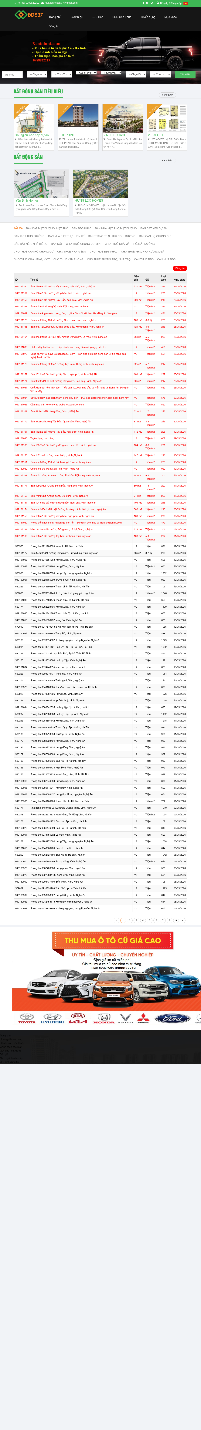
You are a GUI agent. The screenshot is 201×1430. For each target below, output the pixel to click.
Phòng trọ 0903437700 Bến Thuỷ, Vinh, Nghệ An (56, 881)
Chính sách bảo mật (11, 1047)
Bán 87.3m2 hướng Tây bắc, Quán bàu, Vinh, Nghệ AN (60, 421)
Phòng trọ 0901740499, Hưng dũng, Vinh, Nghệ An (58, 861)
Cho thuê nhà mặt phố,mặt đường (130, 243)
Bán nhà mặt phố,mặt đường (116, 228)
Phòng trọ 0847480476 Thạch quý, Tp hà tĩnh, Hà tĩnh (59, 600)
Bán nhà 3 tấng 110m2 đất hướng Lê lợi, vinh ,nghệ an (60, 462)
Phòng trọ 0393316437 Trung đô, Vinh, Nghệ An (56, 673)
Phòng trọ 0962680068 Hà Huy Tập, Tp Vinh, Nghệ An (59, 714)
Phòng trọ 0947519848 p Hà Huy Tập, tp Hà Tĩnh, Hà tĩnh (61, 627)
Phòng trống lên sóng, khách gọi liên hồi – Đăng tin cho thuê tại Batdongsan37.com (76, 522)
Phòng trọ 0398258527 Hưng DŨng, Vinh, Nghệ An (57, 895)
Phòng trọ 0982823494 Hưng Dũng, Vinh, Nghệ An (57, 740)
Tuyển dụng (147, 16)
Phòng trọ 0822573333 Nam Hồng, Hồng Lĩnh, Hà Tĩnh (59, 774)
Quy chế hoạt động (10, 1050)
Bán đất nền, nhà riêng (30, 243)
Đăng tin (54, 26)
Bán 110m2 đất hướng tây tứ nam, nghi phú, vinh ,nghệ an (62, 286)
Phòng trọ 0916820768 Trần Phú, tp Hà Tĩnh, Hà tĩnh (58, 888)
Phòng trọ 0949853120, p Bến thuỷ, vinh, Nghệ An (57, 700)
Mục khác (170, 16)
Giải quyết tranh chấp (11, 1058)
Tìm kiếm (185, 74)
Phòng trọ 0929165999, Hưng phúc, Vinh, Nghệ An (58, 580)
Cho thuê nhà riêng (71, 251)
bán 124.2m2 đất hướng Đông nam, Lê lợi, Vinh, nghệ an (61, 529)
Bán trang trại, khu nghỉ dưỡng (111, 236)
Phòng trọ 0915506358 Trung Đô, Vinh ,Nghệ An (56, 633)
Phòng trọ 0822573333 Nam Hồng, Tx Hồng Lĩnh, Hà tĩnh (61, 814)
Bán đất (56, 243)
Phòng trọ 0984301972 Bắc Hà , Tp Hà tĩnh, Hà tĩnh (58, 821)
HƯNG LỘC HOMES (89, 200)
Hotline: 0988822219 (28, 2)
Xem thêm (167, 95)
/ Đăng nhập (175, 3)
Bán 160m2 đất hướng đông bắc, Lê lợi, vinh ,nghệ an (60, 293)
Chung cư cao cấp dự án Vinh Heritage (34, 135)
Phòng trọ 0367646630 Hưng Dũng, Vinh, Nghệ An (57, 781)
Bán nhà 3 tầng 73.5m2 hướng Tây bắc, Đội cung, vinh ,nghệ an (65, 475)
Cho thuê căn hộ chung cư (34, 251)
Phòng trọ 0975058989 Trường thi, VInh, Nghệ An (57, 680)
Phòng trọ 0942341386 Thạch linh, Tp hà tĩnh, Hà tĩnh (59, 613)
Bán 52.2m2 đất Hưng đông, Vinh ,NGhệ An (54, 411)
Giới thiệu (76, 16)
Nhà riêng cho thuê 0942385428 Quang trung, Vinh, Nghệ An (63, 808)
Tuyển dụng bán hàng (42, 438)
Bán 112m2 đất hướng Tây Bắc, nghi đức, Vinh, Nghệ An (62, 431)
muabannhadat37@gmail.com (61, 2)
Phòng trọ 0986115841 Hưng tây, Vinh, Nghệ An (56, 787)
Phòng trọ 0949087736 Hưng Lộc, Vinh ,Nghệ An (56, 693)
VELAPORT (155, 135)
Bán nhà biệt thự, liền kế (66, 236)
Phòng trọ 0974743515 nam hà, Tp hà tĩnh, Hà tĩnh (57, 667)
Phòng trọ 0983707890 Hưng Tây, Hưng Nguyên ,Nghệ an (61, 573)
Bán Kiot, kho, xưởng (29, 236)
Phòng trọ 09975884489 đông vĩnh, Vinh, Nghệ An (57, 875)
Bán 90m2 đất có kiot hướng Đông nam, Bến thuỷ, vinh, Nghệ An (66, 381)
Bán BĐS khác (81, 228)
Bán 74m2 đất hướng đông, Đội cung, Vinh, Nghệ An (59, 496)
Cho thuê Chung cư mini (83, 243)
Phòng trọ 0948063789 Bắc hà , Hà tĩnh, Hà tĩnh (56, 848)
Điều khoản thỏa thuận (12, 1043)
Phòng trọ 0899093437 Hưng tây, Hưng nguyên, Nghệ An (61, 794)
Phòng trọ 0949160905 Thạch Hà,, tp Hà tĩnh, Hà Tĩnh (59, 801)
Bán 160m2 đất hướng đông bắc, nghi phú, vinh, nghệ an (62, 516)
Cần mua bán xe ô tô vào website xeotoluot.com (57, 404)
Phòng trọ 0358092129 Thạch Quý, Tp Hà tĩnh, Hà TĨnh (60, 727)
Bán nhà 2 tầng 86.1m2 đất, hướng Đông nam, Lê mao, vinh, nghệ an (68, 337)
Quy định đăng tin (9, 1062)
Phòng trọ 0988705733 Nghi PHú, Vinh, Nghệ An (56, 767)
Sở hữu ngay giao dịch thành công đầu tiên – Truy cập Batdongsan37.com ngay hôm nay (79, 398)
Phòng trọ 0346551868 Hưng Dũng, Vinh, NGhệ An (58, 559)
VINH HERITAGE (115, 135)
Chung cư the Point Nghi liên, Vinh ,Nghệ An (54, 468)
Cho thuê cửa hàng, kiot (32, 259)
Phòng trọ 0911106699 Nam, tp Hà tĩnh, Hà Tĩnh (56, 546)
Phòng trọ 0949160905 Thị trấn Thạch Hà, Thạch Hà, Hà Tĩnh (63, 687)
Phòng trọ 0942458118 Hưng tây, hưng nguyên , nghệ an (61, 901)
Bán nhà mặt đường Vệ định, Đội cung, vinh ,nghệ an (59, 306)
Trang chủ (55, 16)
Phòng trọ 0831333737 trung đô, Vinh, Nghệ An (56, 620)
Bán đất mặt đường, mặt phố (47, 228)
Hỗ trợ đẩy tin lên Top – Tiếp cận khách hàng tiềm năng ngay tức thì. (68, 347)
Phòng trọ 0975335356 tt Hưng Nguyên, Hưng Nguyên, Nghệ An (65, 908)
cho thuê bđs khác (104, 251)
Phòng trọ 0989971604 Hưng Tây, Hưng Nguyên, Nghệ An (62, 841)
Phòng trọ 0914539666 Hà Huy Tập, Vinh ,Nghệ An (58, 660)
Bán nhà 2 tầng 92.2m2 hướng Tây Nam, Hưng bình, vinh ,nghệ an (67, 364)
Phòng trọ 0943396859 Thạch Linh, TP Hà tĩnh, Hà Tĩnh (60, 586)
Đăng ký (164, 3)
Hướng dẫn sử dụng (11, 1039)
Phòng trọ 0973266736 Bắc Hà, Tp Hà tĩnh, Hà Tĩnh (58, 761)
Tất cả (18, 228)
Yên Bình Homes (27, 200)
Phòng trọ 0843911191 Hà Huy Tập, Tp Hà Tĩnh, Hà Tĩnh (61, 647)
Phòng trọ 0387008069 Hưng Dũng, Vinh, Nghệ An (57, 754)
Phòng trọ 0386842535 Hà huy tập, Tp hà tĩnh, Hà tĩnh (59, 707)
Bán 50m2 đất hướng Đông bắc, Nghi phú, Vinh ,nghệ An (61, 485)
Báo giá (4, 1054)
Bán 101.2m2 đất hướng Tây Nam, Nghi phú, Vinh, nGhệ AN (63, 374)
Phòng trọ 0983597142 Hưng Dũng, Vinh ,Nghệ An (57, 720)
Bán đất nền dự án (153, 228)
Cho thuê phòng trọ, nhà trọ (109, 259)
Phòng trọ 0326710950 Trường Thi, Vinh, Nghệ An (57, 734)
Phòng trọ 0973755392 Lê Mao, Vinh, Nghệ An (55, 834)
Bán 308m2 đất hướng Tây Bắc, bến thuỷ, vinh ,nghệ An (61, 300)
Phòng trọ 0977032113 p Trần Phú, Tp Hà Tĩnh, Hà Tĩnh (60, 653)
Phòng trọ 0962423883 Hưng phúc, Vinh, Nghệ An (57, 868)
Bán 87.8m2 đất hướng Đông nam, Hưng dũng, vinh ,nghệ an (64, 553)
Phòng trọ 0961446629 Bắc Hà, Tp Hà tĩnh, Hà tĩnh (58, 828)
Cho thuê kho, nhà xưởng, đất (143, 251)
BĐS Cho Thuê (121, 16)
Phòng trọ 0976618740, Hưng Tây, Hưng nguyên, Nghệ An (62, 593)
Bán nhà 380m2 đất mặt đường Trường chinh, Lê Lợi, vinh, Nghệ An (68, 509)
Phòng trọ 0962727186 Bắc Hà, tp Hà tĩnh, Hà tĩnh (57, 855)
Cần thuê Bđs (144, 259)
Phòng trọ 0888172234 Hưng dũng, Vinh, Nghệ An (57, 747)
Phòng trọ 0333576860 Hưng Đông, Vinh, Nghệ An (57, 566)
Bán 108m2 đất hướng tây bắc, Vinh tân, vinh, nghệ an (60, 536)
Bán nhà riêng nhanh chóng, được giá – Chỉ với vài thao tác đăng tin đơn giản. (74, 313)
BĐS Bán (97, 16)
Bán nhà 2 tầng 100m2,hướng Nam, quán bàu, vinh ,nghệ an (63, 320)
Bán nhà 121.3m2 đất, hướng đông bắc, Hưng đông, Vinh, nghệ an (67, 326)
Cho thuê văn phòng (68, 259)
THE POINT (67, 135)
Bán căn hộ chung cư (155, 236)
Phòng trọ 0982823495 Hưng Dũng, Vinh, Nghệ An (57, 606)
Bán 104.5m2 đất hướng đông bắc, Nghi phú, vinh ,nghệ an (63, 502)
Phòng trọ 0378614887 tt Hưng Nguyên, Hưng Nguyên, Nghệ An (65, 640)
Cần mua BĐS (166, 259)
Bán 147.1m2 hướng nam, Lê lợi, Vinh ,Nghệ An (56, 455)
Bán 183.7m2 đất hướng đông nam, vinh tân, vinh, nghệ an (63, 445)
